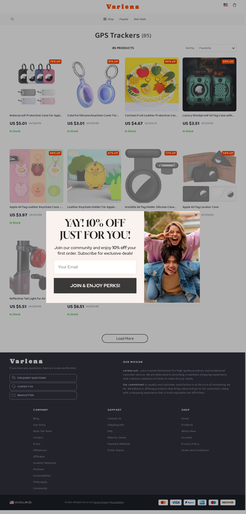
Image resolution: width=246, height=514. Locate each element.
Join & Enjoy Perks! (95, 286)
